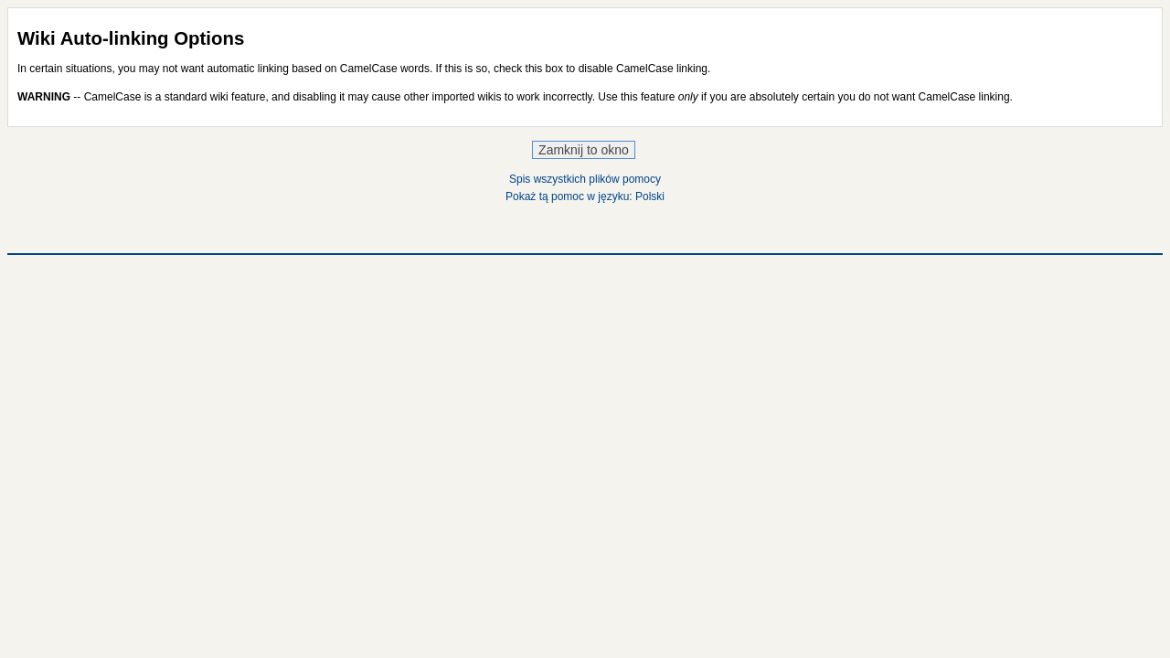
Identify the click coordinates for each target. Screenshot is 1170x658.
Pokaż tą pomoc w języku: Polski (585, 196)
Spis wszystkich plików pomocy (585, 179)
